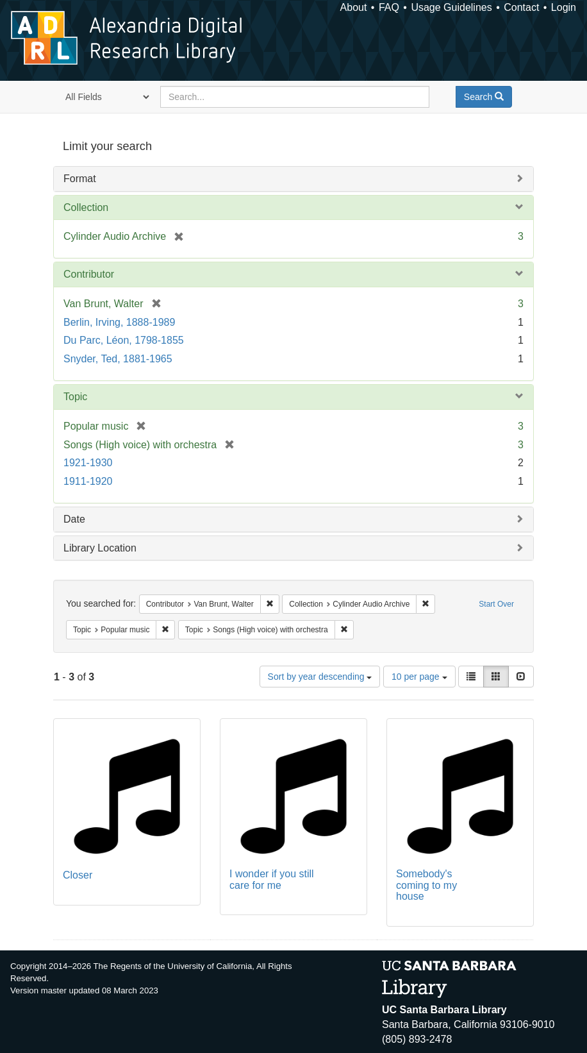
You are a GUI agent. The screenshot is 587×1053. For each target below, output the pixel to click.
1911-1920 (88, 481)
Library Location (99, 548)
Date (74, 519)
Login (563, 7)
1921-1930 (88, 462)
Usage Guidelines (451, 7)
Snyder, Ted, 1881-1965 (117, 358)
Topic (75, 396)
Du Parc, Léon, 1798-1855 (123, 340)
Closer (77, 875)
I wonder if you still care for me (271, 879)
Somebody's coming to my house (426, 885)
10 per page (419, 676)
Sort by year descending (320, 676)
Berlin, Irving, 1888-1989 (119, 322)
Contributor (88, 274)
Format (79, 178)
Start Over (496, 604)
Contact (521, 7)
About (353, 7)
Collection (85, 207)
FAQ (389, 7)
